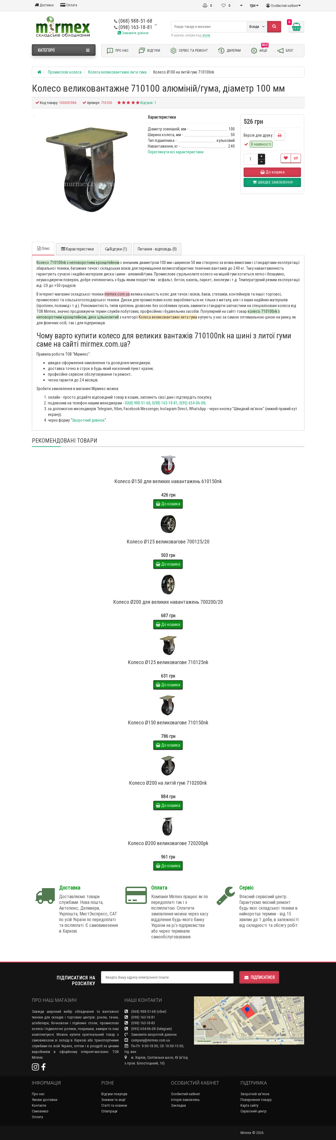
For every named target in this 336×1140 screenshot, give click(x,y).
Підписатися (259, 977)
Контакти (39, 1105)
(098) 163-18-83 (140, 1023)
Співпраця (109, 1111)
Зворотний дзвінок (88, 420)
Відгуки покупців (114, 1093)
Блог (285, 50)
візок (206, 35)
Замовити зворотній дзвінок (151, 1034)
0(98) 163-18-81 (165, 403)
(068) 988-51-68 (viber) (145, 1011)
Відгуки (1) (115, 249)
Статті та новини (114, 1105)
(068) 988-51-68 (133, 21)
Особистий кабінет (185, 1093)
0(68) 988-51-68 (137, 403)
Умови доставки (44, 1099)
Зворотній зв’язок (254, 1093)
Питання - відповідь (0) (157, 249)
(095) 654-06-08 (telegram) (148, 1028)
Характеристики (77, 249)
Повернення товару (255, 1099)
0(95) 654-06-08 (192, 403)
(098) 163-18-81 (133, 27)
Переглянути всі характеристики (175, 152)
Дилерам (229, 50)
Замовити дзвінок (133, 33)
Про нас (117, 50)
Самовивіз (40, 1111)
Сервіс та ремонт (189, 50)
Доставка (44, 5)
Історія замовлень (185, 1099)
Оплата (68, 5)
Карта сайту (249, 1105)
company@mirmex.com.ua (147, 1040)
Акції (259, 50)
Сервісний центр (253, 1111)
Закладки (178, 1105)
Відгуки (149, 50)
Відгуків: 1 (148, 102)
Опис (43, 248)
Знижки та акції (113, 1099)
